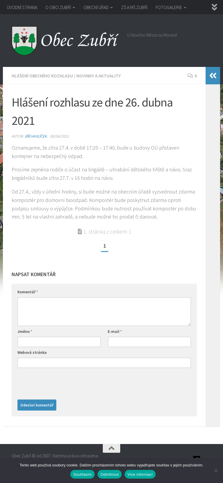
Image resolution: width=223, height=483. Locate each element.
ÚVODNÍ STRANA (22, 7)
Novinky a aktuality (98, 76)
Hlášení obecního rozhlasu (42, 76)
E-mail (115, 331)
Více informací (140, 474)
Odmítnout (109, 474)
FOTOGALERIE (169, 7)
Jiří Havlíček (35, 136)
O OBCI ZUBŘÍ (58, 7)
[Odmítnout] (216, 470)
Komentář (27, 291)
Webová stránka (32, 352)
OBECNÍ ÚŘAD (96, 7)
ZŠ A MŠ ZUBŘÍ (134, 7)
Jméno (24, 331)
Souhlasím (82, 474)
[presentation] (61, 382)
